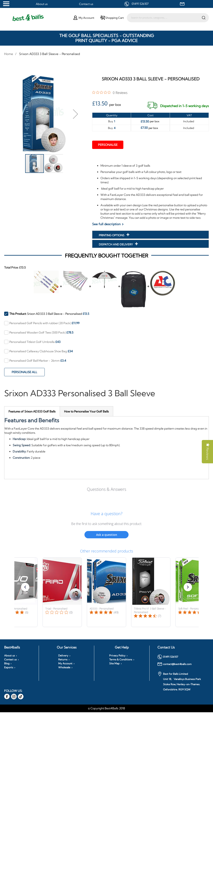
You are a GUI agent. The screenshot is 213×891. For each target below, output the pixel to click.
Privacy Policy (117, 655)
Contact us (86, 4)
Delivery (63, 655)
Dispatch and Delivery (116, 244)
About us (42, 4)
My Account (65, 663)
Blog (6, 663)
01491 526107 (140, 4)
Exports (8, 667)
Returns (62, 659)
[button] (75, 114)
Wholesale (64, 667)
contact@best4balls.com (174, 664)
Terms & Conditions (120, 659)
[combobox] (168, 17)
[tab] (32, 411)
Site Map (114, 663)
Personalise (108, 145)
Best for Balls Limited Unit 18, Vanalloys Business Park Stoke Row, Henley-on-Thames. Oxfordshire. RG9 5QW (179, 681)
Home (8, 54)
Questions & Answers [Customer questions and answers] (106, 489)
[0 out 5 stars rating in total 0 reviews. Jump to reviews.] (110, 92)
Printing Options (112, 235)
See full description (106, 224)
